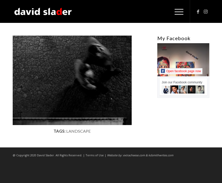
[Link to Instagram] (205, 11)
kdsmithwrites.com (160, 155)
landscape (78, 131)
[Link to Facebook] (198, 11)
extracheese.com (134, 155)
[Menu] (176, 11)
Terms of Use (95, 155)
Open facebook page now (181, 71)
